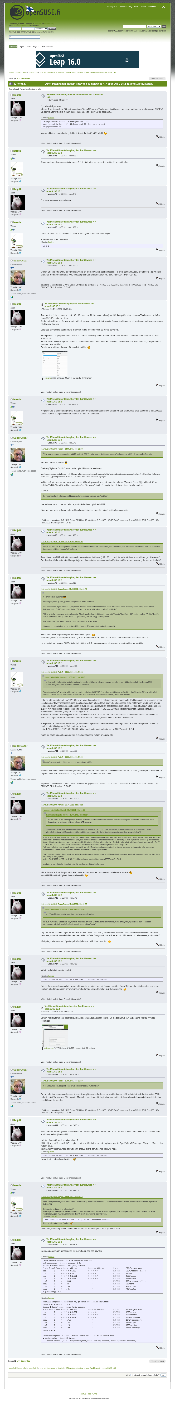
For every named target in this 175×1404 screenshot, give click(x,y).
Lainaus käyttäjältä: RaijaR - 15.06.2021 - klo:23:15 (61, 1197)
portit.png (46, 378)
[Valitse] (51, 118)
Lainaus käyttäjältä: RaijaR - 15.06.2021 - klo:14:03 (61, 672)
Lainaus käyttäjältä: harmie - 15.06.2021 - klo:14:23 (62, 805)
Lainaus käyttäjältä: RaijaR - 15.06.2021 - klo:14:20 (61, 757)
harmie (17, 151)
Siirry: (128, 1375)
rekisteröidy (49, 24)
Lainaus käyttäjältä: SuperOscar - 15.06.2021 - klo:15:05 (64, 904)
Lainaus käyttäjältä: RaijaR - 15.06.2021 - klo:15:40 (61, 1081)
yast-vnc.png (48, 1048)
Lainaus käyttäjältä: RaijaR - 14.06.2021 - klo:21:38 (61, 449)
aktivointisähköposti (22, 26)
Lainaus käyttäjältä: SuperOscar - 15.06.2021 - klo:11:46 (64, 589)
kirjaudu (38, 24)
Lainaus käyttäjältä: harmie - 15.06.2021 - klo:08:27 (62, 541)
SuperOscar (20, 260)
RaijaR (17, 95)
